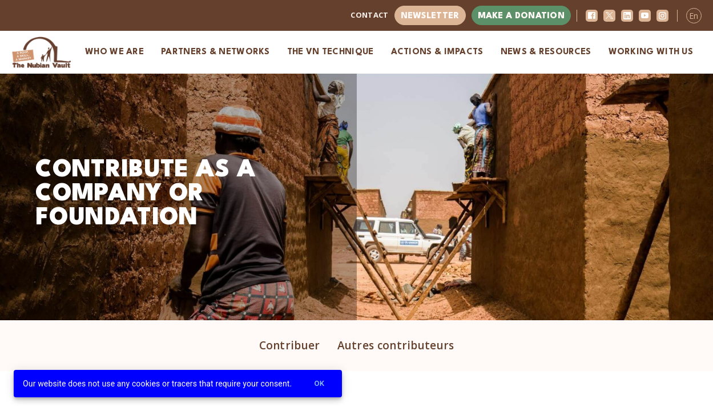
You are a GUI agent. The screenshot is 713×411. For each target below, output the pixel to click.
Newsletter (430, 16)
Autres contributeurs (395, 345)
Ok (319, 384)
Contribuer (289, 345)
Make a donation (521, 16)
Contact (369, 15)
